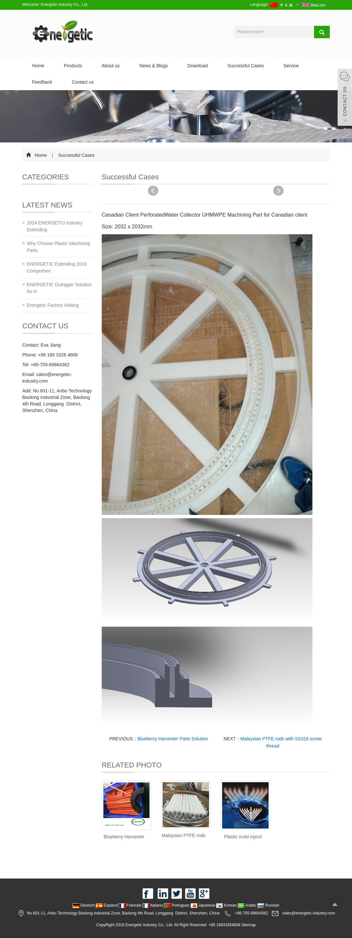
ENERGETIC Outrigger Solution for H (59, 288)
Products (73, 65)
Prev (153, 191)
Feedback (42, 82)
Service (291, 65)
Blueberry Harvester (124, 836)
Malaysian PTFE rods (183, 835)
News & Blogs (153, 65)
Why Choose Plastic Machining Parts (58, 247)
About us (111, 65)
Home (38, 65)
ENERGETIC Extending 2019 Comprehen (57, 267)
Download (197, 65)
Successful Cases (245, 65)
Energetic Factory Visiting (53, 305)
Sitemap (248, 925)
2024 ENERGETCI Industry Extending (54, 226)
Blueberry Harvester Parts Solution (172, 738)
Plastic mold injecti (243, 836)
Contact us (83, 82)
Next (278, 191)
